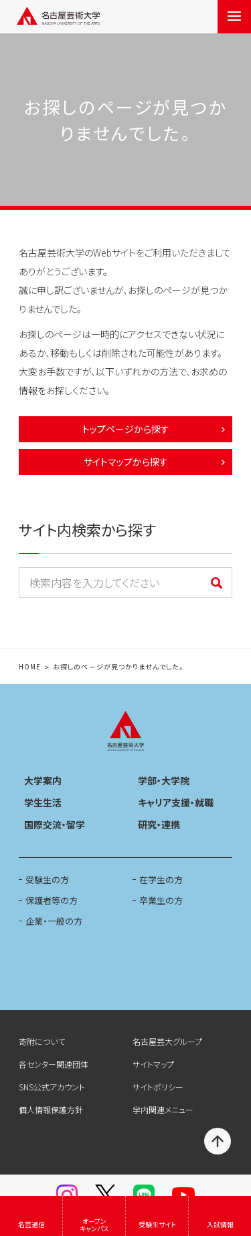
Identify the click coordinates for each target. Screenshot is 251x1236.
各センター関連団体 (53, 1064)
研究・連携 (159, 824)
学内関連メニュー (163, 1109)
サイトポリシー (158, 1086)
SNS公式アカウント (52, 1086)
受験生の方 (47, 879)
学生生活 (43, 802)
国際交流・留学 (54, 824)
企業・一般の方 (53, 921)
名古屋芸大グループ (167, 1041)
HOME (30, 667)
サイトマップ (153, 1064)
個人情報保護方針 (51, 1109)
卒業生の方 (161, 900)
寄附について (42, 1041)
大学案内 (43, 780)
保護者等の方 (51, 900)
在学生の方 (161, 879)
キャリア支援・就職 (176, 802)
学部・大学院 (163, 780)
